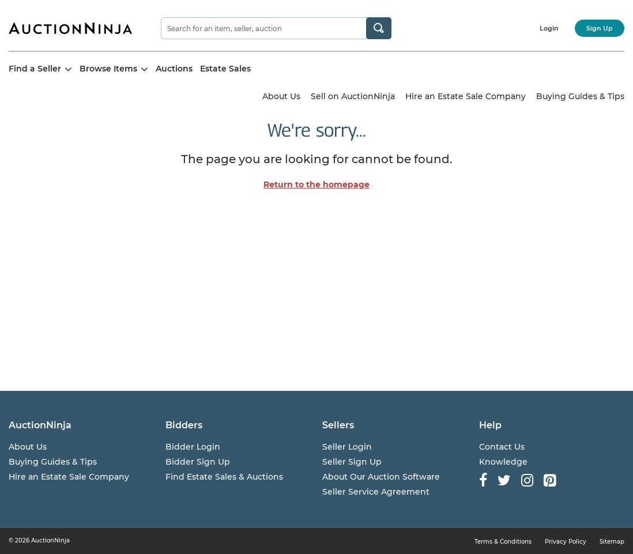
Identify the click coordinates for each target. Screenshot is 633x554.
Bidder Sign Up (197, 462)
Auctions (174, 68)
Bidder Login (192, 447)
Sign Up (599, 28)
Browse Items (114, 68)
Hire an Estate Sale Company (465, 96)
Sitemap (612, 541)
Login (549, 28)
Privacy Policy (565, 541)
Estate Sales (225, 68)
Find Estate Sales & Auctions (224, 477)
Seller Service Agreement (375, 492)
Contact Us (502, 447)
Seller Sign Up (352, 462)
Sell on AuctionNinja (353, 96)
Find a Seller (40, 68)
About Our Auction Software (381, 477)
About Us (281, 96)
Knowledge (503, 462)
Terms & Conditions (503, 541)
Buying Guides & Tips (580, 96)
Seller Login (347, 447)
